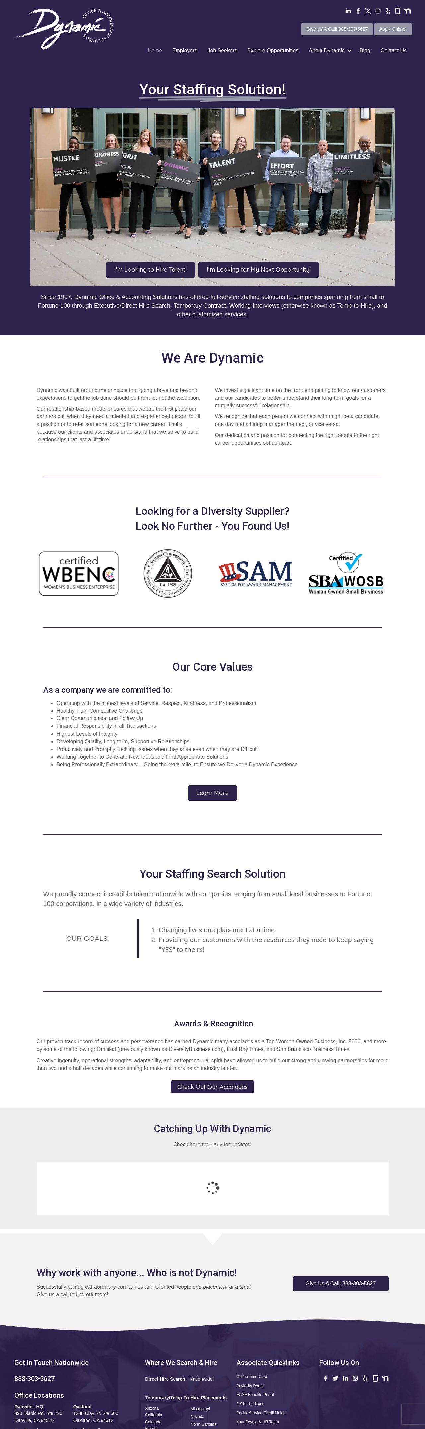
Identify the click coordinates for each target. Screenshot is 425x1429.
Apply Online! (393, 29)
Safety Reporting (251, 1395)
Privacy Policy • (301, 1422)
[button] (341, 1229)
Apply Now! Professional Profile (265, 1386)
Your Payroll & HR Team (257, 1367)
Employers (184, 50)
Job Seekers (222, 50)
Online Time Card (251, 1322)
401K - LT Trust (249, 1349)
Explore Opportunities (272, 50)
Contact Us (394, 50)
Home (155, 50)
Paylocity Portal (250, 1331)
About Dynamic (327, 50)
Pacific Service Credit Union (261, 1358)
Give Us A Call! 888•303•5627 (337, 29)
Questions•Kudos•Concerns (260, 1377)
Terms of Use (270, 1422)
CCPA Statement (334, 1422)
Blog (365, 50)
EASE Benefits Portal (255, 1340)
